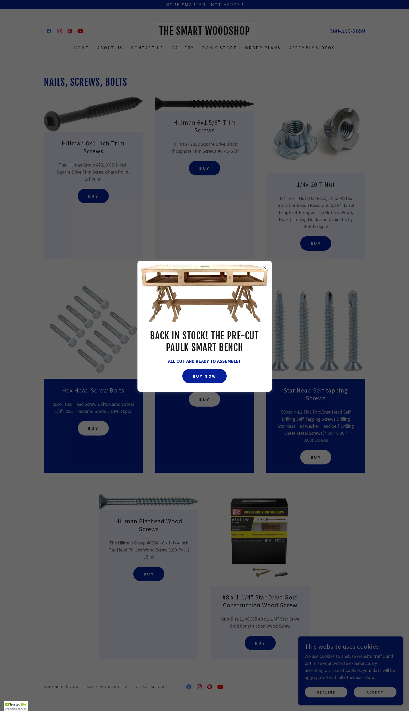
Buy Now (204, 376)
